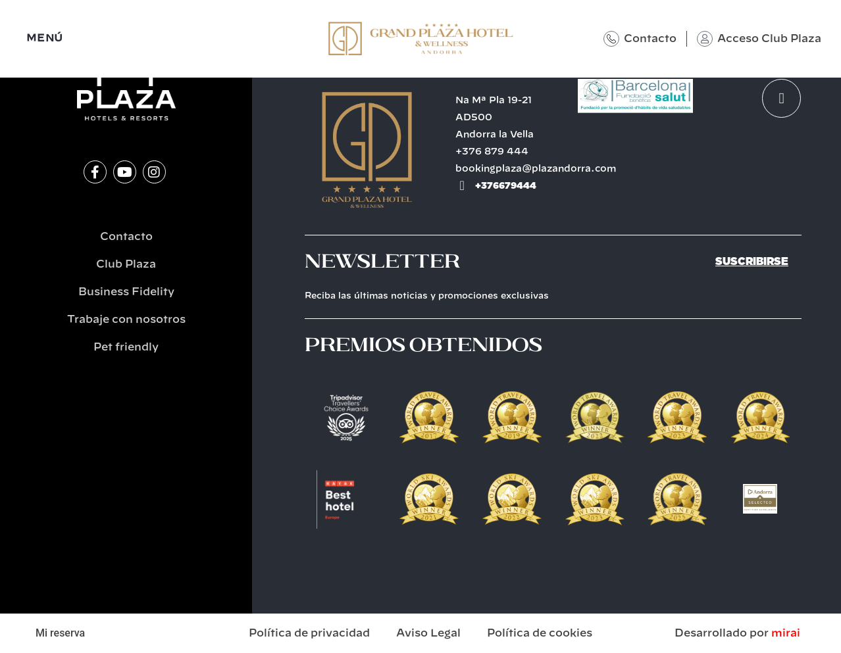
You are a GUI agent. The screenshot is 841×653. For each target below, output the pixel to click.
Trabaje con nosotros (126, 319)
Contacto (650, 39)
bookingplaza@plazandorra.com (536, 169)
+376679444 (505, 185)
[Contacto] (611, 39)
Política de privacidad (309, 633)
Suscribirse (751, 261)
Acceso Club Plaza (769, 39)
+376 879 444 (491, 152)
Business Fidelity (126, 292)
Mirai (785, 633)
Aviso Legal (428, 633)
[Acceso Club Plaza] (705, 39)
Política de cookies (539, 633)
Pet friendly (126, 347)
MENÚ (44, 38)
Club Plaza (126, 264)
